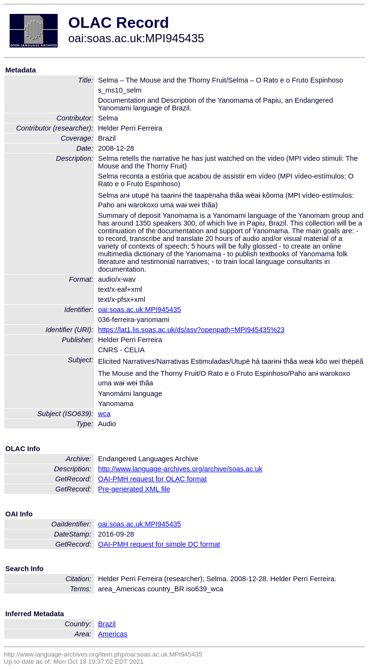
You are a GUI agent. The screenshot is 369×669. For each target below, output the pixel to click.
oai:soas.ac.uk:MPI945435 (139, 309)
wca (104, 414)
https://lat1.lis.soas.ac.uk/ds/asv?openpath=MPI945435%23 (191, 330)
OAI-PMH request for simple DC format (159, 544)
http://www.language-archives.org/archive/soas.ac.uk (180, 469)
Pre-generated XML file (134, 489)
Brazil (107, 624)
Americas (112, 634)
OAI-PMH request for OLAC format (152, 479)
